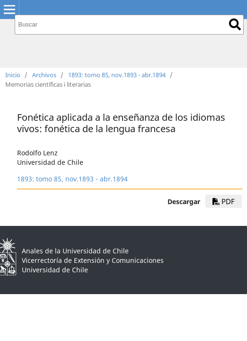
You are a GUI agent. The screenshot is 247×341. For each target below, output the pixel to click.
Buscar (235, 24)
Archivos (44, 75)
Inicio (12, 75)
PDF (223, 201)
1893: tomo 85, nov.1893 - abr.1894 (117, 75)
